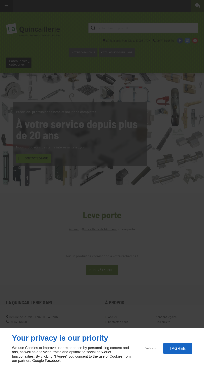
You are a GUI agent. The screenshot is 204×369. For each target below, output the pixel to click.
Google (38, 361)
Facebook (53, 361)
